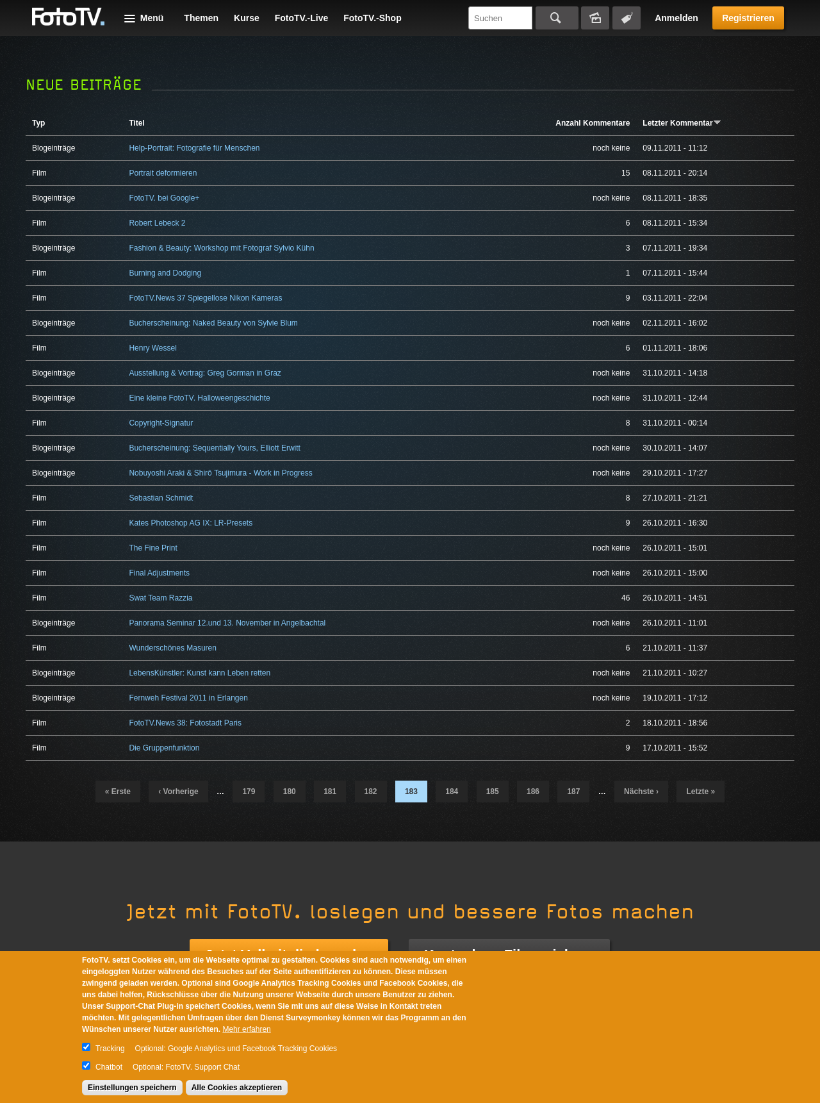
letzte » (700, 791)
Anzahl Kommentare (592, 123)
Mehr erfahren (246, 1029)
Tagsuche (626, 17)
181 (330, 791)
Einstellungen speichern (132, 1087)
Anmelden (676, 18)
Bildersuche (595, 17)
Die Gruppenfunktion (164, 747)
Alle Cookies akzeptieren (237, 1087)
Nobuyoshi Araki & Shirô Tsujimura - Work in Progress (220, 473)
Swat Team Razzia (160, 597)
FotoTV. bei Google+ (164, 198)
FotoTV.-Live (302, 18)
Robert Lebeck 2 (157, 223)
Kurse (246, 18)
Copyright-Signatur (161, 423)
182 (371, 791)
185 (492, 791)
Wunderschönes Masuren (173, 647)
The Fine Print (153, 547)
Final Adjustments (159, 572)
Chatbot (108, 1067)
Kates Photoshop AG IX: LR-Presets (190, 522)
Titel (136, 123)
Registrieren (748, 18)
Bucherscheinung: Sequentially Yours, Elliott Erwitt (214, 448)
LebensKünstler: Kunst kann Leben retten (199, 672)
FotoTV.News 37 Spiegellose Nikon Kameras (205, 298)
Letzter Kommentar (682, 123)
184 (451, 791)
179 (248, 791)
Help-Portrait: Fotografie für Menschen (194, 148)
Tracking (110, 1048)
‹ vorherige (178, 791)
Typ (38, 123)
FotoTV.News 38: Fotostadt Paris (185, 722)
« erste (118, 791)
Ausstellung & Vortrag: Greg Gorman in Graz (205, 373)
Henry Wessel (152, 348)
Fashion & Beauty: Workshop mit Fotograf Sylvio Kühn (221, 248)
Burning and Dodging (165, 273)
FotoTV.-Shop (372, 18)
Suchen (557, 17)
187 (573, 791)
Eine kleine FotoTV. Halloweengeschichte (199, 398)
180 (289, 791)
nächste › (641, 791)
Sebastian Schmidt (161, 497)
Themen (201, 18)
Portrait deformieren (163, 173)
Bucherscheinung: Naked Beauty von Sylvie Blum (213, 323)
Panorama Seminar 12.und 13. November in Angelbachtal (227, 622)
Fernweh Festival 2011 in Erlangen (188, 697)
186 (533, 791)
